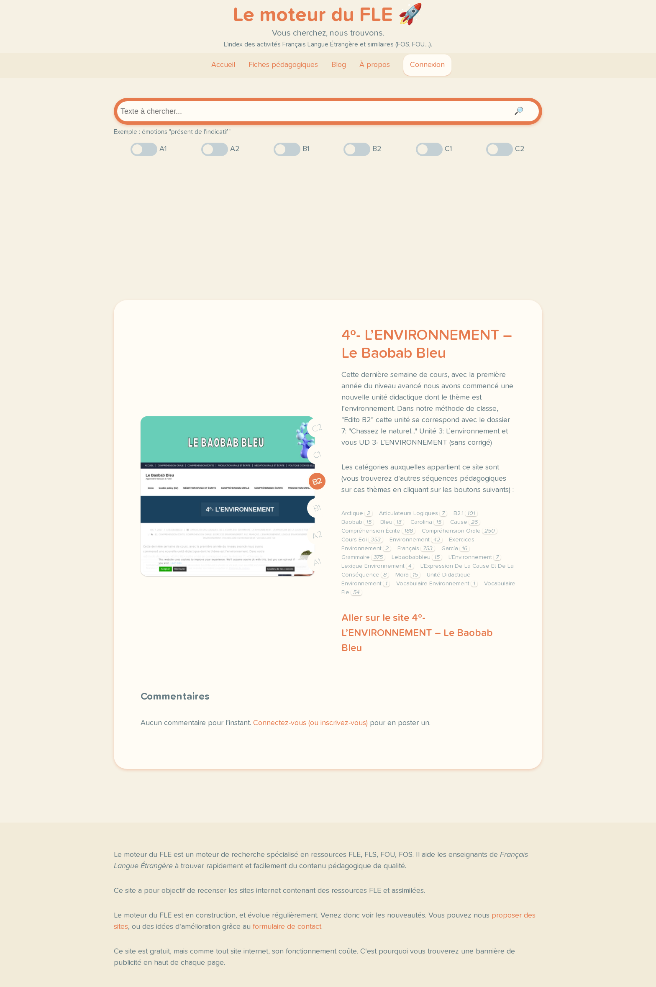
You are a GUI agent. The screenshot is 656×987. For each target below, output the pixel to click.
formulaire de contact (287, 927)
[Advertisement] (328, 228)
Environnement (416, 540)
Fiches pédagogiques (283, 65)
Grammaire (363, 557)
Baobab (357, 522)
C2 (317, 428)
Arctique (356, 513)
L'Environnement (474, 557)
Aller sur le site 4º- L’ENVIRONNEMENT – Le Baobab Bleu (417, 633)
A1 (317, 562)
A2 (317, 535)
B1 (317, 508)
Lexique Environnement (377, 566)
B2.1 (465, 513)
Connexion (427, 65)
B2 (317, 481)
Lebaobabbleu (417, 557)
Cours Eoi (362, 540)
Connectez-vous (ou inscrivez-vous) (310, 723)
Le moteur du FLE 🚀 (328, 15)
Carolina (426, 522)
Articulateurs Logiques (413, 513)
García (455, 548)
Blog (338, 65)
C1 (317, 455)
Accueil (223, 65)
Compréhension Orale (459, 531)
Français (416, 548)
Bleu (392, 522)
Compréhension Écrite (378, 531)
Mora (407, 575)
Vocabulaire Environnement (436, 584)
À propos (374, 65)
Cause (465, 522)
